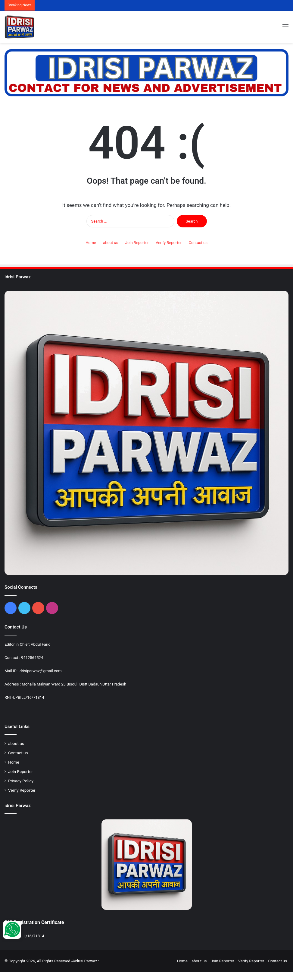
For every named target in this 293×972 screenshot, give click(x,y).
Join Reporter (137, 242)
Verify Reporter (169, 242)
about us (110, 242)
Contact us (198, 242)
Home (91, 242)
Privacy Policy (20, 780)
